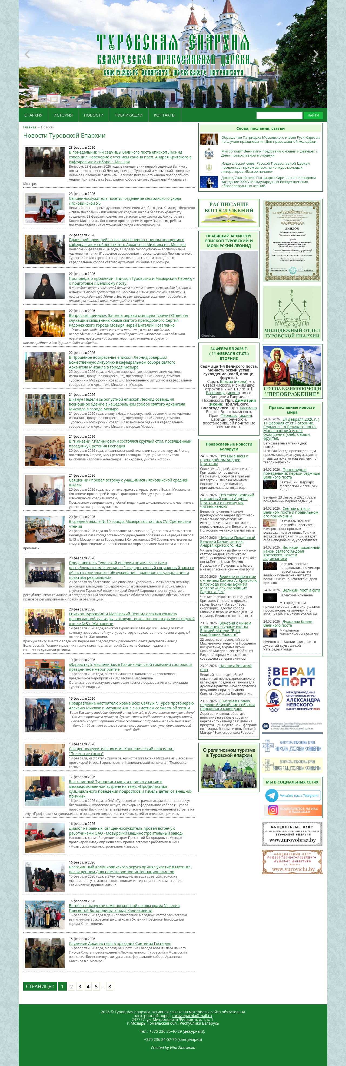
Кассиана (248, 407)
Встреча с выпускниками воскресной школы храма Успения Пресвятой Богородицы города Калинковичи (124, 908)
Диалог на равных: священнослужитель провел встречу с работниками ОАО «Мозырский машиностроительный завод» (126, 831)
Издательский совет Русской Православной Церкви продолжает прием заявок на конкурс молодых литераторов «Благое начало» (265, 167)
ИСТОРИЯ (63, 115)
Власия (226, 381)
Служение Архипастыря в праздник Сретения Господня (120, 943)
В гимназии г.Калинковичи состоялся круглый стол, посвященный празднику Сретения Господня (130, 444)
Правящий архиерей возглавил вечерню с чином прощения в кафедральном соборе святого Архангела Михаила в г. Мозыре (127, 242)
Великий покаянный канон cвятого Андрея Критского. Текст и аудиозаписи (291, 553)
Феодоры (228, 415)
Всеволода (215, 392)
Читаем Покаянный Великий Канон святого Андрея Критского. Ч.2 (227, 541)
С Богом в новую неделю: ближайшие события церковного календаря (227, 704)
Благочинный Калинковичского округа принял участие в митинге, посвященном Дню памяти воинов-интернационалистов (130, 869)
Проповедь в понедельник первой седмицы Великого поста (291, 473)
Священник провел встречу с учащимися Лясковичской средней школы (128, 482)
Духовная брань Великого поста (287, 623)
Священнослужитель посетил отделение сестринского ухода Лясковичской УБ (125, 201)
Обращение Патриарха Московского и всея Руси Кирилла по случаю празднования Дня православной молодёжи (270, 139)
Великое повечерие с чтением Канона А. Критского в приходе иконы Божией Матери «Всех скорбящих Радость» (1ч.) (228, 584)
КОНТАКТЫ (164, 115)
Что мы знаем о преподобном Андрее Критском (224, 459)
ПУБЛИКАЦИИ (129, 115)
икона (240, 381)
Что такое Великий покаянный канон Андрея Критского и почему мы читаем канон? (227, 500)
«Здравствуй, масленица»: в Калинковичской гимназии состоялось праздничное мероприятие (130, 667)
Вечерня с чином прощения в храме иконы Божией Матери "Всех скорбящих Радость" (225, 628)
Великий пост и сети (301, 590)
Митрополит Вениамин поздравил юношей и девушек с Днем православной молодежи (269, 153)
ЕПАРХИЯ (33, 115)
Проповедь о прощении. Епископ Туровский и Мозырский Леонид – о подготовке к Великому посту (132, 281)
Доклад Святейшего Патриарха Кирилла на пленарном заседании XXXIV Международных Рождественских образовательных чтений (268, 181)
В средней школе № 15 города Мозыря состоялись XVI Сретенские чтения (130, 524)
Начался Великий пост (226, 667)
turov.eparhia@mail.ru (192, 1015)
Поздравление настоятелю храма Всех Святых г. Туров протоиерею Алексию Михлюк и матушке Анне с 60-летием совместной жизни (131, 705)
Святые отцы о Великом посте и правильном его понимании (290, 512)
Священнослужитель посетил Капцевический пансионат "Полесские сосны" (121, 751)
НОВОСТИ (94, 115)
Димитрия (245, 400)
